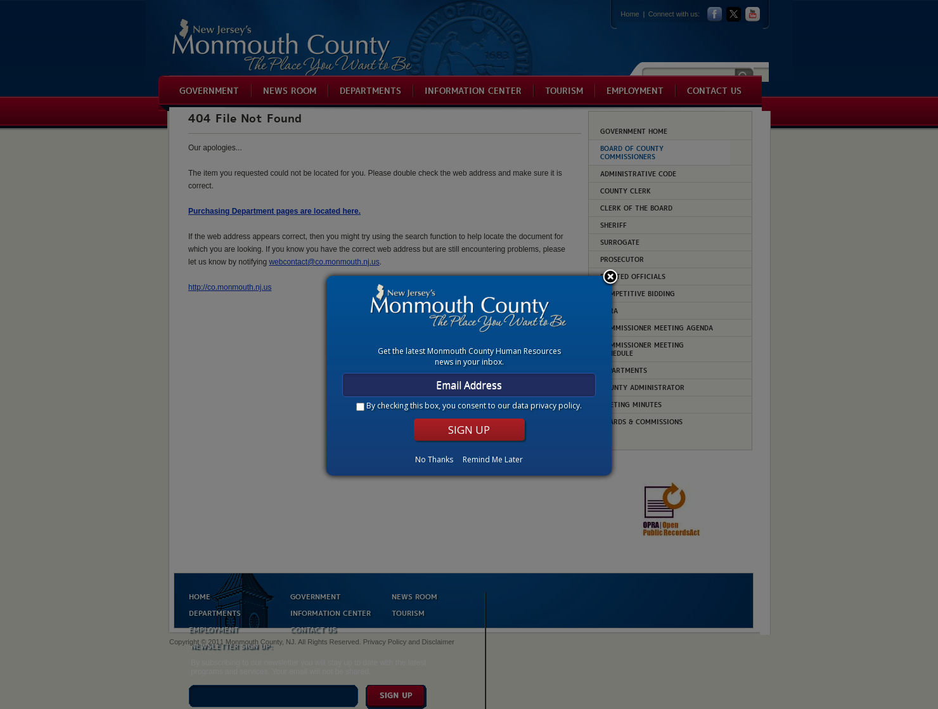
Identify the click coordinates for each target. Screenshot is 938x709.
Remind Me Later (493, 459)
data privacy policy (546, 405)
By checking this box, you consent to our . (474, 405)
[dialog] (469, 376)
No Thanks (434, 459)
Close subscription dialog (610, 277)
